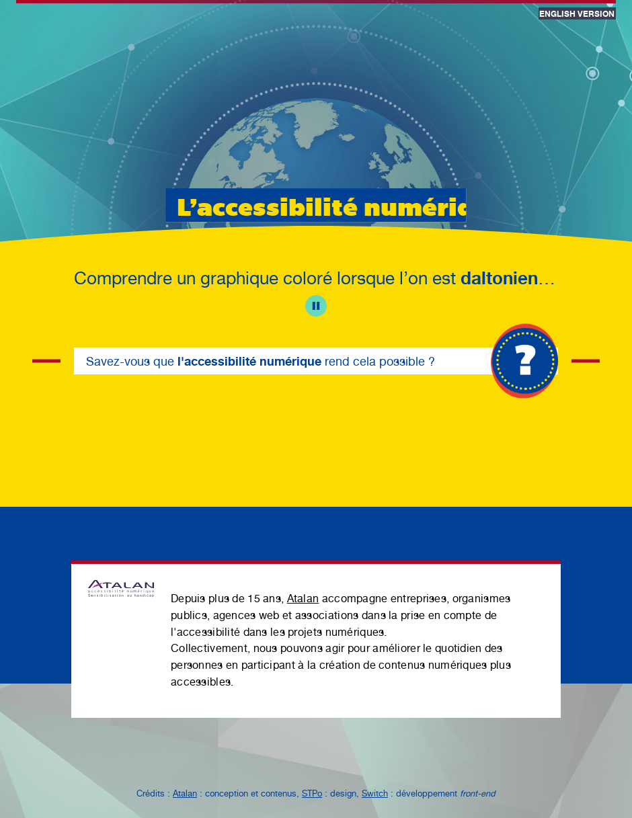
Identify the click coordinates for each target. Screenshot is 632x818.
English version (577, 14)
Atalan (303, 598)
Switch (375, 793)
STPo (312, 793)
